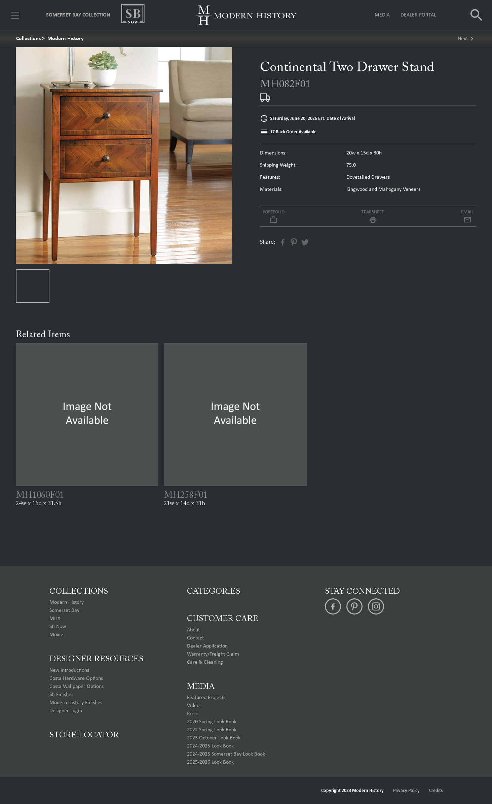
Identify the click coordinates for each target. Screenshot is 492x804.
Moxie (56, 634)
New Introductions (69, 670)
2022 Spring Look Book (211, 730)
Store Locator (84, 735)
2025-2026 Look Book (210, 762)
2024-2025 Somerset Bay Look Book (226, 754)
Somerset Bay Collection (78, 15)
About (193, 630)
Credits (436, 790)
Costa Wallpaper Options (76, 686)
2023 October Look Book (213, 738)
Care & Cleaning (205, 662)
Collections (28, 38)
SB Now (57, 626)
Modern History (65, 38)
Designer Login (65, 710)
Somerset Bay (64, 610)
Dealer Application (207, 646)
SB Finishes (61, 694)
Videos (194, 705)
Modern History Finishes (75, 702)
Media (382, 15)
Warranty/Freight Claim (213, 654)
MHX (54, 618)
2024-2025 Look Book (210, 746)
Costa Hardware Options (76, 678)
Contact (195, 638)
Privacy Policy (406, 790)
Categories (213, 592)
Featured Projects (206, 697)
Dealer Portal (418, 15)
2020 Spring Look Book (211, 722)
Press (192, 713)
